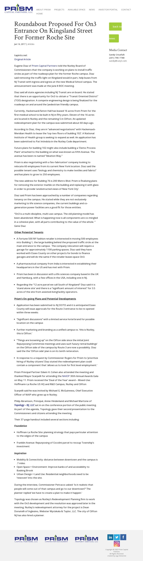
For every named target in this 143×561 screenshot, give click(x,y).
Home (39, 14)
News (92, 10)
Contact (126, 10)
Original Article (22, 59)
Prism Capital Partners (44, 65)
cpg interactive (120, 556)
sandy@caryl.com (118, 60)
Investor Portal (108, 10)
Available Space (76, 10)
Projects (59, 10)
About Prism (43, 10)
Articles (31, 44)
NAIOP (66, 376)
